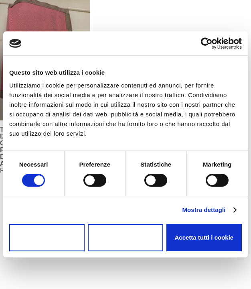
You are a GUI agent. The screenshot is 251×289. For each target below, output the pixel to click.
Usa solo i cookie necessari (47, 237)
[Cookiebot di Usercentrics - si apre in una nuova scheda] (207, 43)
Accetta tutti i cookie (203, 237)
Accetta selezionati (125, 237)
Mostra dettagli (203, 209)
